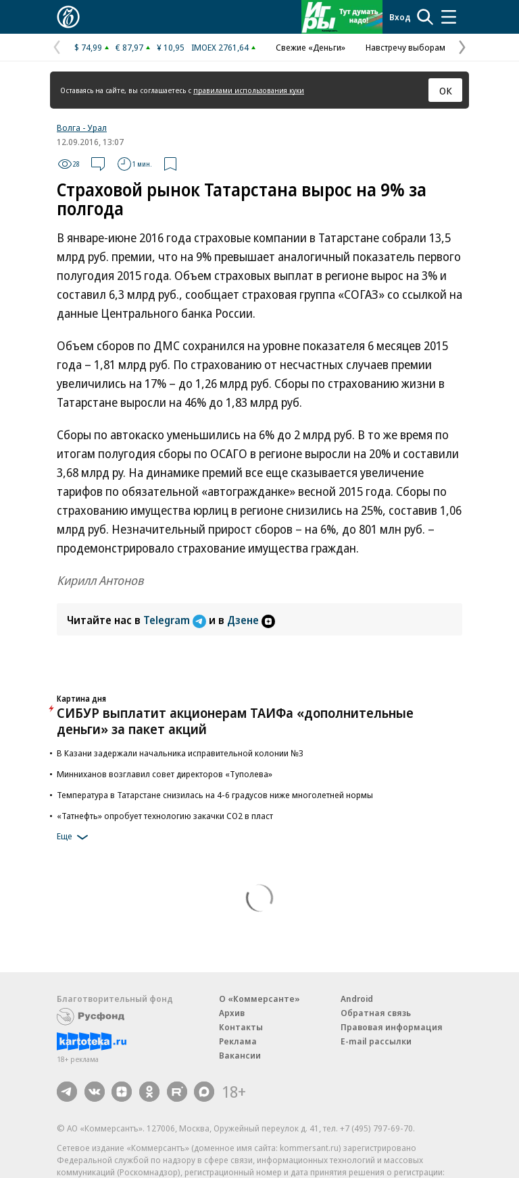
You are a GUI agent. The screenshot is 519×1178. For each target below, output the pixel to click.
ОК (445, 90)
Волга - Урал (82, 127)
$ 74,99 (88, 47)
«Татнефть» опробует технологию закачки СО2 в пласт (165, 816)
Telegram (176, 620)
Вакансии (240, 1055)
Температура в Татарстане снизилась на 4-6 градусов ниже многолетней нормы (215, 795)
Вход (400, 17)
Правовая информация (392, 1027)
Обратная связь (376, 1013)
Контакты (241, 1027)
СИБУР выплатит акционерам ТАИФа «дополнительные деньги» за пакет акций (235, 721)
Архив (232, 1013)
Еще (75, 837)
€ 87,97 (129, 47)
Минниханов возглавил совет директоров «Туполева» (164, 774)
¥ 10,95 (170, 47)
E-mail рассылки (376, 1041)
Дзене (251, 620)
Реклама (238, 1041)
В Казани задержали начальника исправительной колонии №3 (180, 753)
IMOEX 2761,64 (220, 47)
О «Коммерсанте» (259, 998)
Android (357, 998)
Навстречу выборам (405, 47)
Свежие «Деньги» (310, 47)
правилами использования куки (248, 90)
